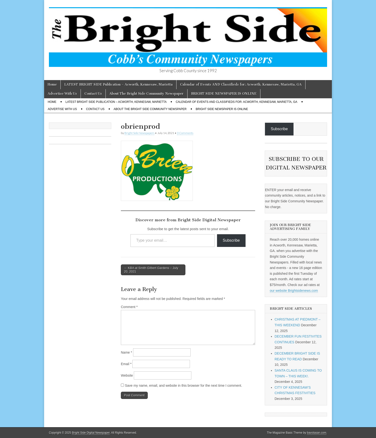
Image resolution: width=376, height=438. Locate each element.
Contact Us (93, 94)
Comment (129, 307)
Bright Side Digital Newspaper (91, 432)
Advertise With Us (62, 94)
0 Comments (185, 133)
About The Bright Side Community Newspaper (146, 94)
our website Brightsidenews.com (294, 290)
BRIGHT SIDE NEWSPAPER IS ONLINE (224, 94)
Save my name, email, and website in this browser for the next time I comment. (183, 385)
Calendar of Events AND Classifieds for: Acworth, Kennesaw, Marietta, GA (241, 84)
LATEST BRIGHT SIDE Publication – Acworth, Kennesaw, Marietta (118, 84)
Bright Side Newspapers (139, 133)
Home (52, 84)
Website (127, 375)
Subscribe (231, 240)
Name (126, 352)
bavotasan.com (316, 432)
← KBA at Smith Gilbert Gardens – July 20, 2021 (151, 270)
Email (126, 364)
